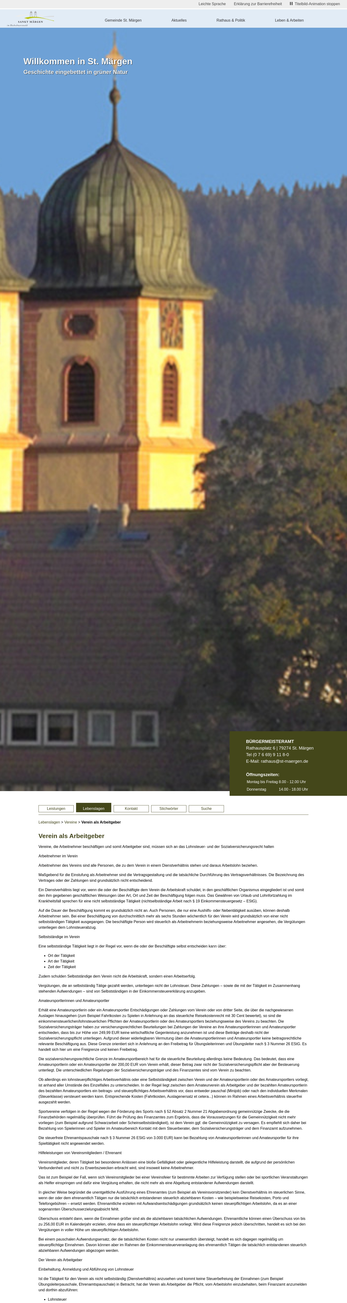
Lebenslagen (93, 809)
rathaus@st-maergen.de (284, 761)
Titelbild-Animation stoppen (315, 4)
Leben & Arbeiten (289, 20)
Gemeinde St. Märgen (123, 20)
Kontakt (131, 809)
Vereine (70, 822)
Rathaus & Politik (230, 20)
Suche (206, 809)
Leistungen (56, 809)
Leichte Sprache (212, 4)
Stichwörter (168, 809)
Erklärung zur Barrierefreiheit (258, 4)
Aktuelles (179, 20)
